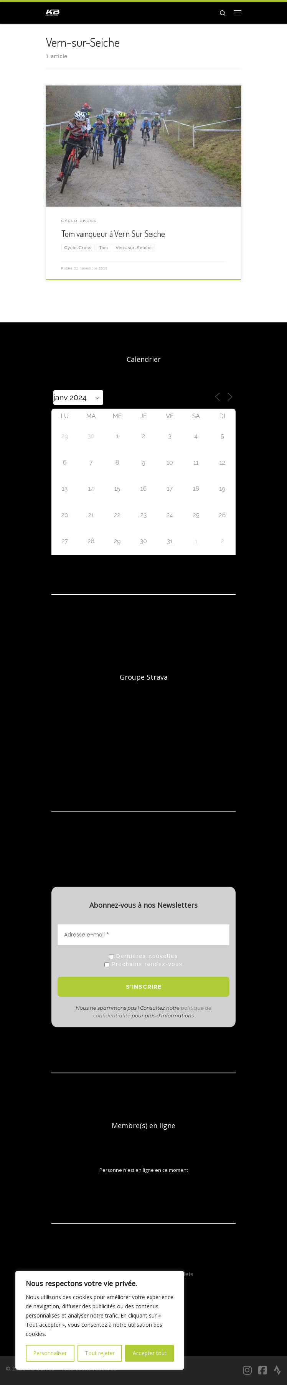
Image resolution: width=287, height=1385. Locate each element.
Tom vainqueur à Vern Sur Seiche (113, 233)
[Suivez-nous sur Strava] (277, 1370)
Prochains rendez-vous (143, 964)
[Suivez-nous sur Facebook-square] (262, 1370)
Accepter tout (150, 1353)
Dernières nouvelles (143, 956)
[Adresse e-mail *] (143, 935)
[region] (99, 1320)
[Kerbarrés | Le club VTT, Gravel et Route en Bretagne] (52, 11)
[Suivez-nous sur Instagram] (247, 1370)
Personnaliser (50, 1353)
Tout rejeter (100, 1353)
